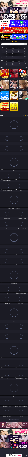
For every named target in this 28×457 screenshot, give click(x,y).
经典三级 (13, 54)
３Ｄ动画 (25, 50)
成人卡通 (19, 53)
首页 (9, 419)
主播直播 (19, 51)
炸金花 (13, 48)
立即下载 (20, 455)
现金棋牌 (19, 48)
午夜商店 (13, 63)
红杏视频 (7, 64)
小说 (2, 60)
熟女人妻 (7, 51)
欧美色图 (19, 56)
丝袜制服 (13, 51)
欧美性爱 (25, 53)
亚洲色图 (13, 56)
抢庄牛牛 (25, 48)
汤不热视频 (25, 63)
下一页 (15, 419)
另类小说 (13, 61)
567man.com (14, 42)
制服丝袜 (7, 54)
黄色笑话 (19, 61)
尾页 (18, 419)
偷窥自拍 (7, 56)
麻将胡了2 (7, 48)
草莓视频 (19, 63)
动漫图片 (25, 56)
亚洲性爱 (7, 53)
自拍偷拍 (13, 50)
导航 (2, 63)
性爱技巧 (25, 61)
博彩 (2, 47)
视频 (2, 50)
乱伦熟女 (19, 54)
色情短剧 (13, 64)
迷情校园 (7, 61)
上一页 (12, 419)
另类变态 (25, 54)
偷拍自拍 (13, 53)
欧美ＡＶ (19, 50)
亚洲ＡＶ (7, 50)
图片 (2, 57)
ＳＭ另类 (25, 51)
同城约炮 (7, 63)
